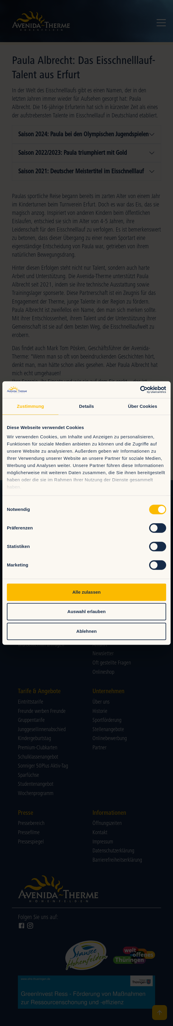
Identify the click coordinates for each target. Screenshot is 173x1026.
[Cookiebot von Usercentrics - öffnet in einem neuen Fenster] (140, 389)
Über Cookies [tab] (142, 406)
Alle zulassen (86, 592)
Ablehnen (86, 631)
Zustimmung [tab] (30, 406)
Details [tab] (86, 406)
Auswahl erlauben (86, 611)
